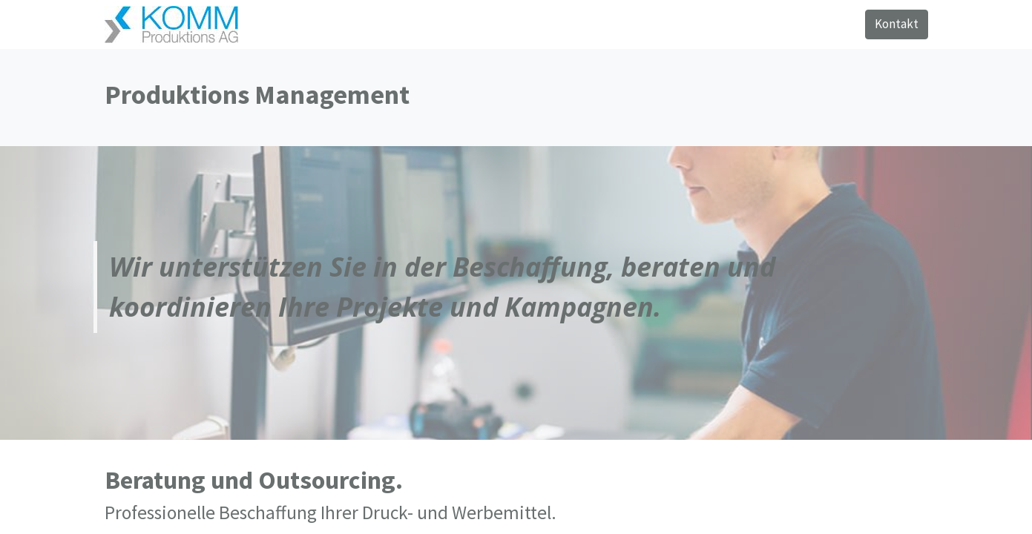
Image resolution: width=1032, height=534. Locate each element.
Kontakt (896, 24)
